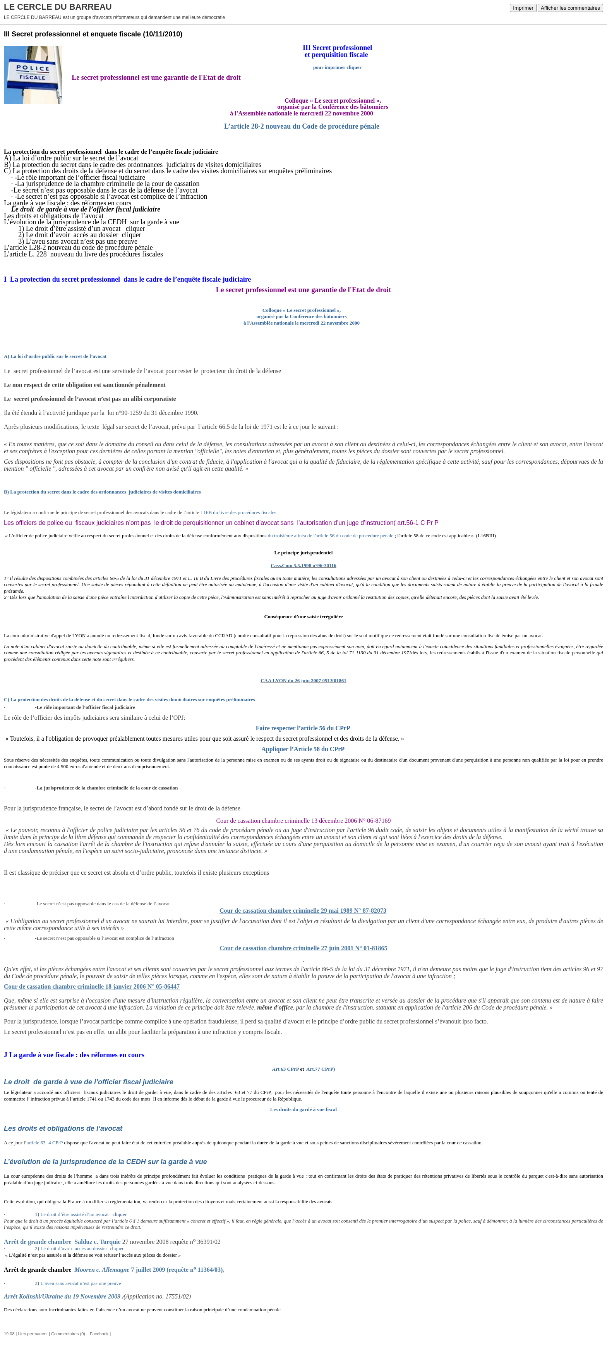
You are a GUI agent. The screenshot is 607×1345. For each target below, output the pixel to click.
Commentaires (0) (68, 1333)
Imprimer (523, 8)
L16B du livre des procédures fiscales (238, 512)
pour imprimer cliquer (337, 67)
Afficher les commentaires (570, 8)
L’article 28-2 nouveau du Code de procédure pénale (301, 126)
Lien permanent (33, 1333)
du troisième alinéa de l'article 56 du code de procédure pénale (331, 535)
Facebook (98, 1333)
